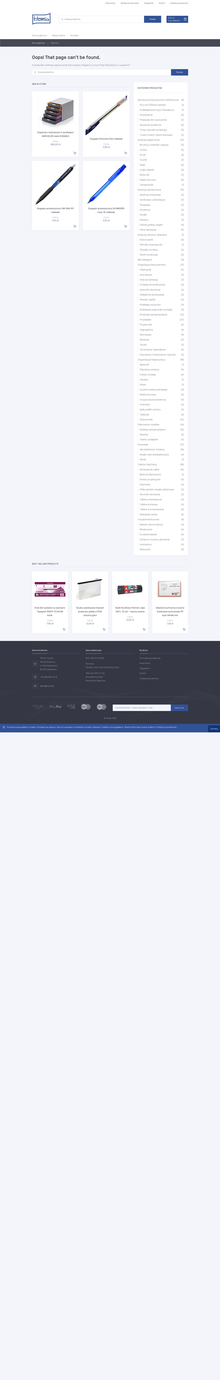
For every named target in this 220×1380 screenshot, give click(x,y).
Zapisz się (179, 707)
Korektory (145, 210)
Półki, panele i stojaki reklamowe (157, 489)
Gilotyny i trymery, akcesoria (154, 539)
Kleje (142, 165)
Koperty (144, 434)
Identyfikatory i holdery (152, 449)
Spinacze (144, 339)
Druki (143, 155)
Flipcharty (145, 484)
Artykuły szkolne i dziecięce (152, 235)
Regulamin (149, 3)
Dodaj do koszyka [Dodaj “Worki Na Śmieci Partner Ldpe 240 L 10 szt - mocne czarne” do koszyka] (143, 628)
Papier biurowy (148, 180)
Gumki (143, 160)
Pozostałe (143, 444)
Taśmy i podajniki (149, 439)
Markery (144, 220)
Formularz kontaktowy (150, 658)
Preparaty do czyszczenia (153, 120)
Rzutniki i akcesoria (150, 494)
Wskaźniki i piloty (148, 514)
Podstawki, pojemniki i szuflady (156, 309)
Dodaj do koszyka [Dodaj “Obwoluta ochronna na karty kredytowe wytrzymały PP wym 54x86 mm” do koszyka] (184, 628)
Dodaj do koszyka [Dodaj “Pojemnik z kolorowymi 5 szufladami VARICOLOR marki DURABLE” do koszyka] (74, 152)
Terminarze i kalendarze (153, 349)
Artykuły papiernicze (149, 140)
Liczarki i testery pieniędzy (153, 389)
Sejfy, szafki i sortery (150, 409)
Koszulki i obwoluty (150, 290)
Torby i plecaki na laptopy (153, 130)
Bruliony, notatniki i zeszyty (154, 145)
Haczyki (144, 379)
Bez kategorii (145, 259)
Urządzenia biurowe (148, 519)
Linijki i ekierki (147, 170)
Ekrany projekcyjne (150, 479)
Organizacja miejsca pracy (151, 359)
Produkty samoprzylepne (153, 314)
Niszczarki (145, 549)
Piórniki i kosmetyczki (151, 244)
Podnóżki (145, 404)
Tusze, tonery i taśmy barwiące (156, 135)
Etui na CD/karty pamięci (153, 105)
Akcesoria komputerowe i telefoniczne (158, 100)
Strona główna (39, 35)
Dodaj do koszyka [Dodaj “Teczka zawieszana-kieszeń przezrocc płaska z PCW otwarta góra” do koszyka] (103, 628)
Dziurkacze (146, 275)
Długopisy (145, 205)
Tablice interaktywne (151, 499)
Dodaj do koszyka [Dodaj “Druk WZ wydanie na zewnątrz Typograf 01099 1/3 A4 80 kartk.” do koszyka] (63, 628)
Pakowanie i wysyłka (148, 424)
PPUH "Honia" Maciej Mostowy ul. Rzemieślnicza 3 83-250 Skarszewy (49, 663)
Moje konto (110, 3)
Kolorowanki (146, 240)
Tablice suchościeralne (152, 509)
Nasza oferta (58, 35)
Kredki (143, 215)
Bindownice (146, 529)
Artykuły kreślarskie (150, 195)
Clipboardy (145, 269)
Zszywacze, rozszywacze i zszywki (157, 354)
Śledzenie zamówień (130, 3)
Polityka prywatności (179, 3)
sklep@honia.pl (47, 686)
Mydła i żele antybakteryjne (154, 454)
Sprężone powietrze (150, 125)
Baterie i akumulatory (151, 524)
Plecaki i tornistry (149, 250)
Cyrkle (143, 150)
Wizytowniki (146, 419)
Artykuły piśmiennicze (149, 190)
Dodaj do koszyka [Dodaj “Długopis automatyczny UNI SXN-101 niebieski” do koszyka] (74, 225)
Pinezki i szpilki (147, 299)
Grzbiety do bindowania (152, 284)
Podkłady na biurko (150, 304)
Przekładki (145, 319)
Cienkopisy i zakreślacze (152, 200)
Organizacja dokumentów (152, 265)
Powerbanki (146, 115)
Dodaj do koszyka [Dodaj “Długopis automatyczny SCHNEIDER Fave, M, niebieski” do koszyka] (125, 225)
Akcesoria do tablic (150, 469)
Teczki (143, 344)
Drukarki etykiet (148, 534)
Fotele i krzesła (148, 374)
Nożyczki (144, 175)
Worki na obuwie (149, 254)
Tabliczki (144, 414)
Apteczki (144, 364)
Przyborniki (146, 324)
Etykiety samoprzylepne (152, 429)
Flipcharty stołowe (149, 369)
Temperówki (146, 185)
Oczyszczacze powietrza (153, 399)
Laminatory (146, 544)
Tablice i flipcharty (147, 464)
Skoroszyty (145, 334)
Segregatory (146, 329)
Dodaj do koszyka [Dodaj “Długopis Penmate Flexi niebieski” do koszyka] (125, 152)
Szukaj (152, 19)
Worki (143, 459)
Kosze (143, 384)
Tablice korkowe (148, 504)
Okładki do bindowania (152, 294)
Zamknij (213, 727)
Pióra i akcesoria (148, 229)
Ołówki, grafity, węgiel (151, 225)
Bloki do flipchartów (150, 474)
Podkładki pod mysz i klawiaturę (157, 110)
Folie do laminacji (149, 279)
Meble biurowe (148, 394)
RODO (162, 3)
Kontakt (74, 35)
